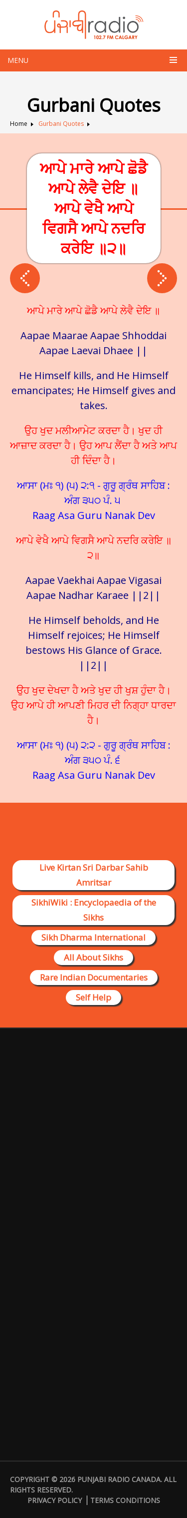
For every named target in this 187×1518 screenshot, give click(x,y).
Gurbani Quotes (61, 123)
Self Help (93, 997)
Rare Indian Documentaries (94, 977)
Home (18, 123)
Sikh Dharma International (93, 937)
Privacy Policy (54, 1500)
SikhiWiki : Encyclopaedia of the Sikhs (93, 910)
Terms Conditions (125, 1500)
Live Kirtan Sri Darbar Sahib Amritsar (93, 875)
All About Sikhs (93, 957)
